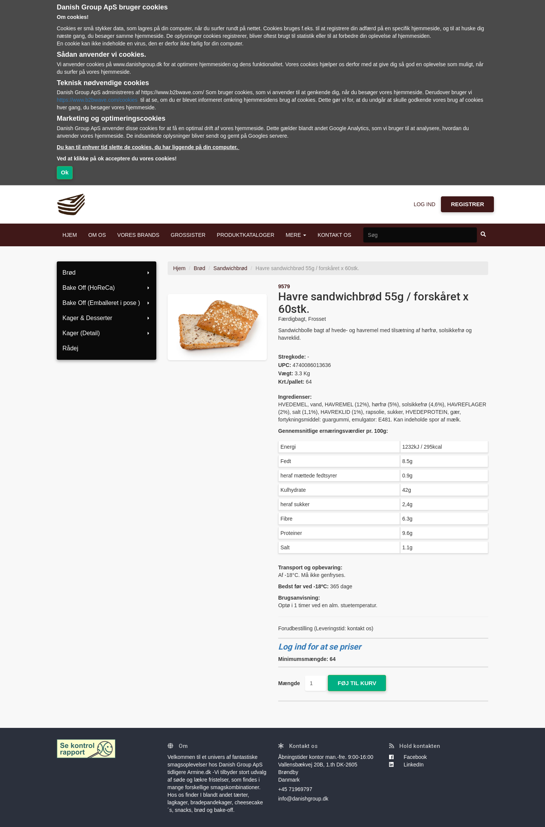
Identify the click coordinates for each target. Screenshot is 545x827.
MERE (296, 235)
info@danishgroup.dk (303, 799)
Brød (106, 272)
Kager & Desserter (106, 318)
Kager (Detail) (106, 333)
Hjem (179, 268)
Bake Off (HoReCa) (106, 287)
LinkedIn (406, 765)
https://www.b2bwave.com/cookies (97, 100)
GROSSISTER (188, 235)
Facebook (408, 757)
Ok (65, 172)
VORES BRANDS (138, 235)
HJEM (69, 235)
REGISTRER (467, 204)
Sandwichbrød (230, 268)
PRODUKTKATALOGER (245, 235)
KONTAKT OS (334, 235)
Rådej (70, 348)
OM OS (97, 235)
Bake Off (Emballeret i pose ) (106, 303)
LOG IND (425, 204)
